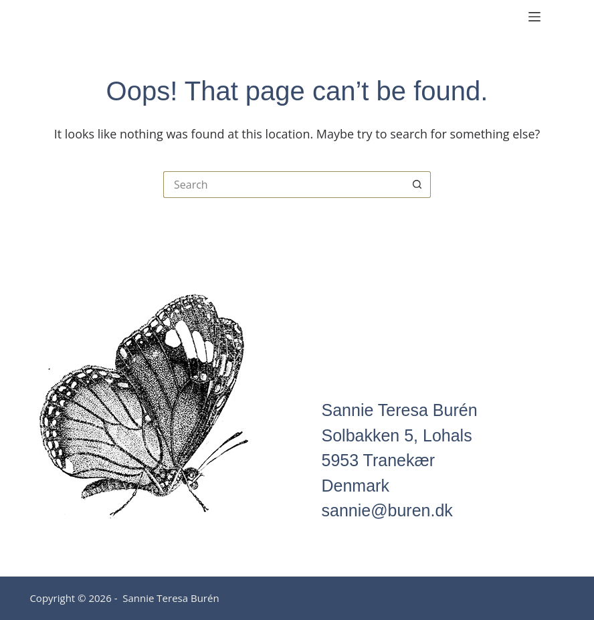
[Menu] (534, 17)
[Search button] (417, 184)
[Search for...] (283, 184)
